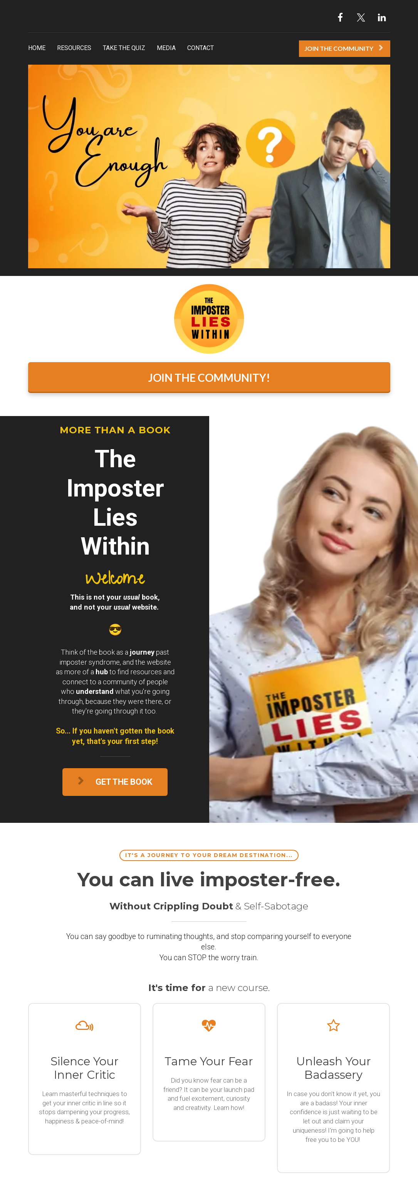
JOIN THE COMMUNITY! (209, 377)
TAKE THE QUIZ (124, 48)
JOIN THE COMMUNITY (343, 48)
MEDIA (166, 48)
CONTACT (200, 48)
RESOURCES (74, 48)
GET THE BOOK (115, 782)
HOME (36, 48)
